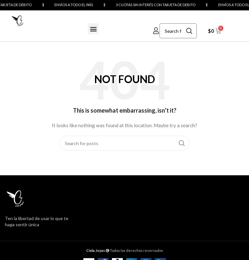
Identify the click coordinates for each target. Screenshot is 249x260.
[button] (93, 28)
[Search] (178, 30)
